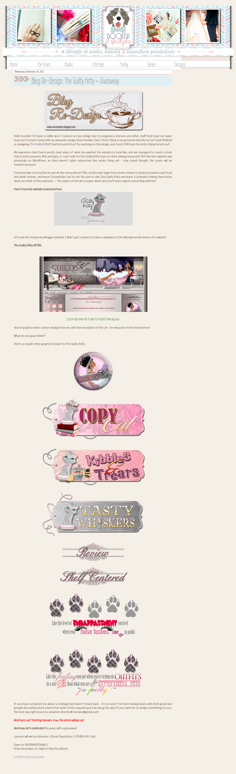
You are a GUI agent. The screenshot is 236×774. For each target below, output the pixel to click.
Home (14, 64)
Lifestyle (98, 64)
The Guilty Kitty (39, 144)
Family (124, 64)
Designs (180, 64)
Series (151, 64)
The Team (43, 64)
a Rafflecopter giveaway (29, 757)
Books (69, 64)
